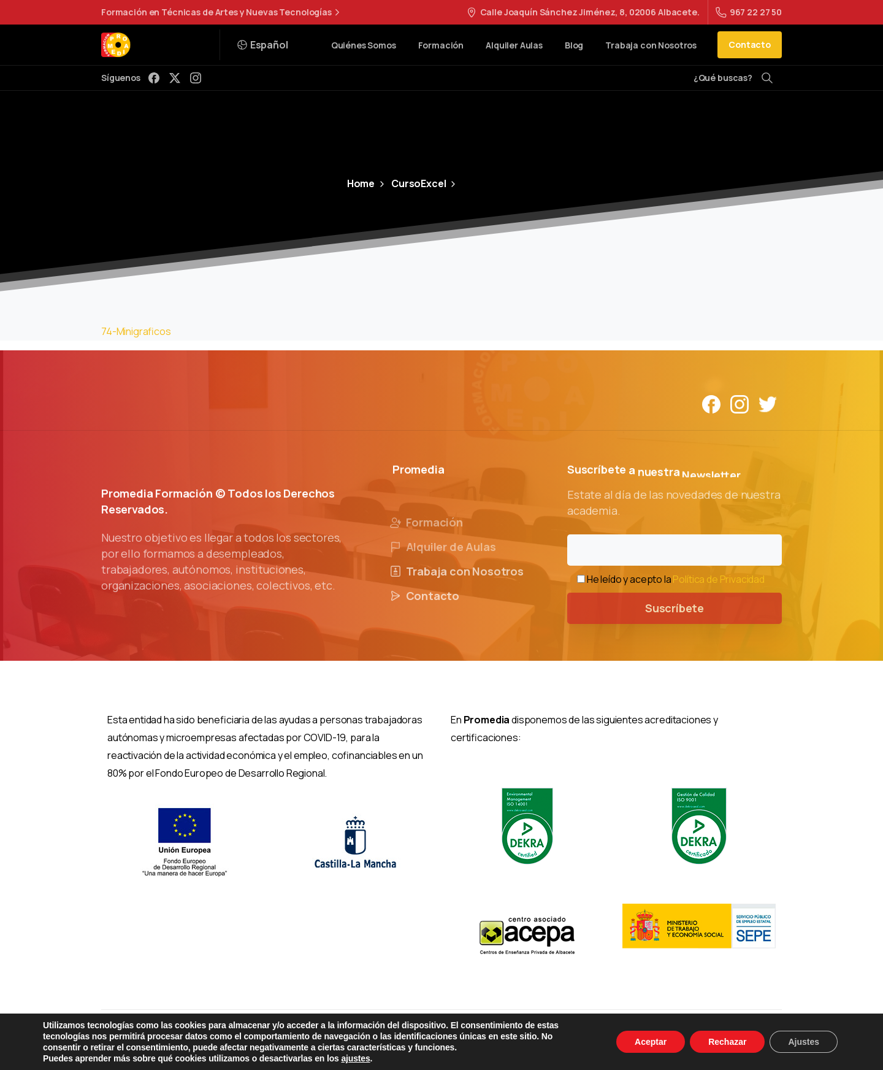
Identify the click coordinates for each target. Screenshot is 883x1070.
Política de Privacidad (718, 579)
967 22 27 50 (749, 12)
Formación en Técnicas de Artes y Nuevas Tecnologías (222, 12)
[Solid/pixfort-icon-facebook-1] (711, 403)
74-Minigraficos (136, 331)
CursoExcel (411, 183)
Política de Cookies (521, 1039)
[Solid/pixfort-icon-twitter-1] (768, 403)
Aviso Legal (344, 1039)
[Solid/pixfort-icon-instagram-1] (739, 403)
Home (361, 183)
